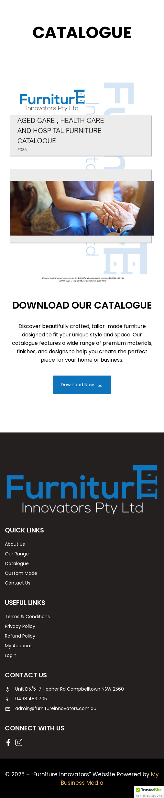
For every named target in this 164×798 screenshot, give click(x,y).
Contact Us (17, 583)
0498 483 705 (26, 698)
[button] (82, 385)
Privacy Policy (20, 626)
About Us (15, 544)
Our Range (17, 554)
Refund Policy (20, 636)
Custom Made (21, 573)
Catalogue (17, 563)
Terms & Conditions (27, 616)
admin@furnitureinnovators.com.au (50, 708)
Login (10, 655)
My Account (18, 645)
